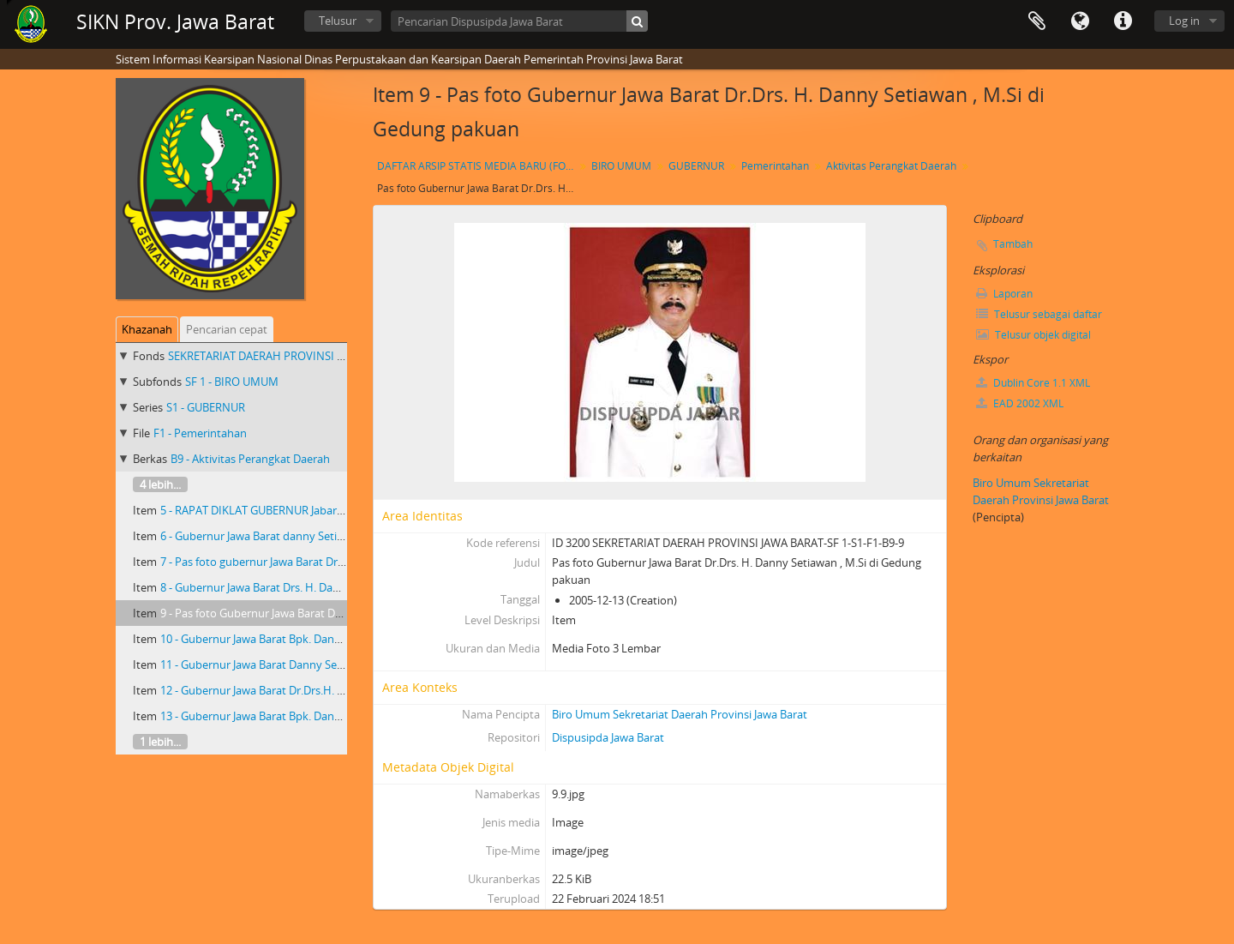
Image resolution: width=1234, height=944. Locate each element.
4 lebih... (160, 484)
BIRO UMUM (621, 166)
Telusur (337, 20)
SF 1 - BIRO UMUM (232, 381)
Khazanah (147, 329)
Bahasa (1079, 21)
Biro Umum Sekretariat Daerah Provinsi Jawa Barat (679, 714)
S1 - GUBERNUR (205, 407)
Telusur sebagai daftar (1039, 314)
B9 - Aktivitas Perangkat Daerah (250, 458)
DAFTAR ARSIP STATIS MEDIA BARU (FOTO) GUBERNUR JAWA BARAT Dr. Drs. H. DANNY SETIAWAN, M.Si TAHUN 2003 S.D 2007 (477, 166)
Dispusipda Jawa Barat (608, 737)
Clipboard (1036, 21)
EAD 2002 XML (1019, 403)
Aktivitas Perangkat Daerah (891, 166)
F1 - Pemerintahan (200, 433)
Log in (1184, 20)
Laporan (1004, 293)
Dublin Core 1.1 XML (1033, 383)
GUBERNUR (696, 166)
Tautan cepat (1122, 21)
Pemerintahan (775, 166)
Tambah (1013, 244)
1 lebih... (160, 741)
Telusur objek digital (1033, 335)
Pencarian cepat (226, 329)
